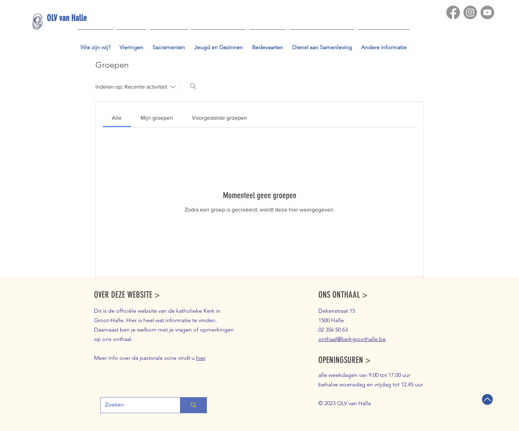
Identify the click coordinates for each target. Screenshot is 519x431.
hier (200, 358)
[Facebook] (453, 12)
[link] (117, 118)
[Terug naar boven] (487, 399)
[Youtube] (487, 12)
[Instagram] (470, 12)
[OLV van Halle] (78, 18)
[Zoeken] (193, 86)
